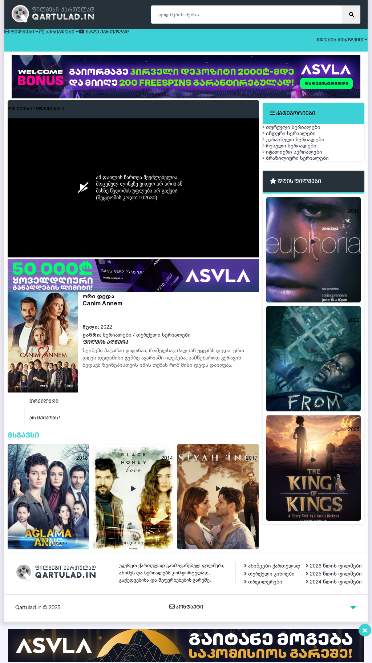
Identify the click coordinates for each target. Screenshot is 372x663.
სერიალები (117, 341)
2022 (106, 333)
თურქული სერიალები (163, 341)
